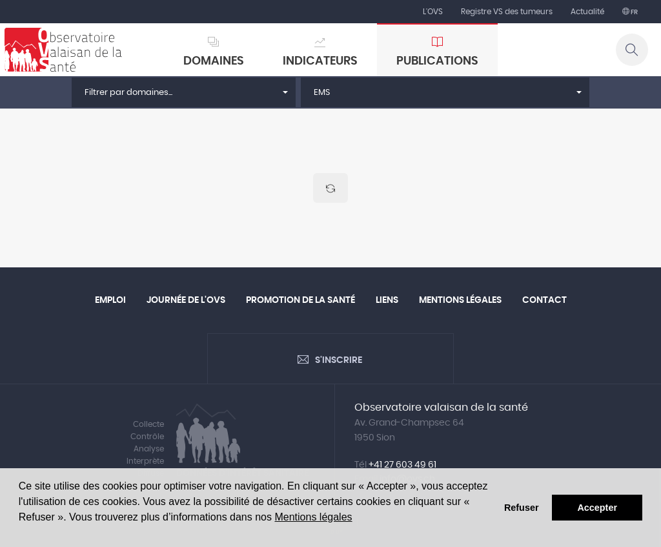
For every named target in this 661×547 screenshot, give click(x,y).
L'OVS (433, 11)
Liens (387, 300)
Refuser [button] (521, 507)
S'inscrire (338, 360)
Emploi (110, 300)
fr (633, 12)
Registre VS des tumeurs (507, 11)
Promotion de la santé (300, 300)
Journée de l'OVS (186, 300)
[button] (183, 92)
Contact (544, 300)
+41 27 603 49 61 (402, 465)
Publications (437, 61)
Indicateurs (320, 61)
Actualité (587, 11)
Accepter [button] (597, 507)
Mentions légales (313, 516)
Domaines (213, 61)
